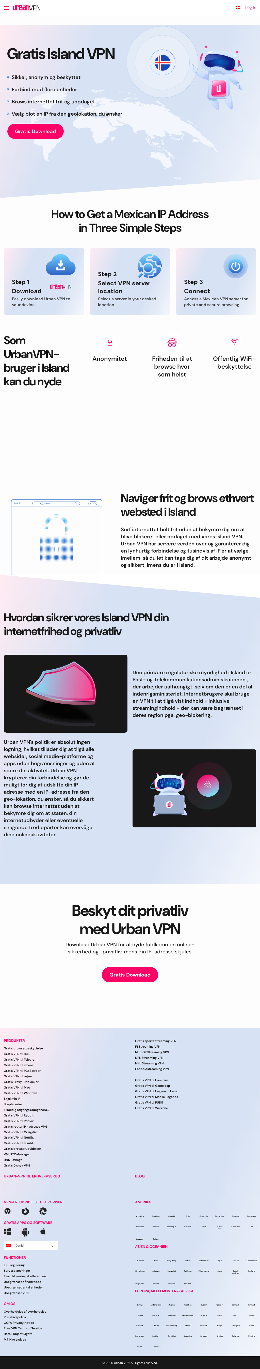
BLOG (140, 1176)
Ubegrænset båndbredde (22, 1282)
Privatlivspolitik (15, 1317)
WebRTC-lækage (16, 1154)
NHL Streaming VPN (149, 1063)
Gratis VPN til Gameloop (152, 1086)
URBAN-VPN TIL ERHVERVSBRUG (32, 1176)
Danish (30, 1246)
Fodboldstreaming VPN (152, 1069)
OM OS (9, 1304)
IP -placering (13, 1104)
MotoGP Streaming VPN (152, 1052)
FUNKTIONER (15, 1257)
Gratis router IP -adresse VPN (25, 1127)
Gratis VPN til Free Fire (151, 1080)
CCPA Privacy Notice (19, 1323)
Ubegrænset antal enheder (23, 1287)
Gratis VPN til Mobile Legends (156, 1097)
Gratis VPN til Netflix (19, 1138)
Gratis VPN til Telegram (20, 1060)
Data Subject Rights (18, 1334)
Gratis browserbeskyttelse (23, 1048)
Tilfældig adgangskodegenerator (27, 1110)
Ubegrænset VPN (16, 1293)
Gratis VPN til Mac (17, 1087)
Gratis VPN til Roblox (19, 1121)
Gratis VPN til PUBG (149, 1102)
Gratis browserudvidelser (22, 1149)
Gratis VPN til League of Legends (158, 1091)
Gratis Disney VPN (17, 1165)
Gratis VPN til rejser (18, 1076)
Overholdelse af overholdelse (25, 1312)
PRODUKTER (14, 1040)
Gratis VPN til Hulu (17, 1054)
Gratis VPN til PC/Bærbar (22, 1071)
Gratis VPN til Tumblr (19, 1143)
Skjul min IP (12, 1099)
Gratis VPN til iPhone (19, 1065)
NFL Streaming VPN (149, 1058)
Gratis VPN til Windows (20, 1093)
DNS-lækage (13, 1160)
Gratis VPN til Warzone (151, 1108)
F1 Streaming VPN (147, 1047)
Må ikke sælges (15, 1339)
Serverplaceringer (17, 1271)
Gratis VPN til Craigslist (21, 1132)
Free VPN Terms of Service (23, 1328)
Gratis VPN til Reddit (19, 1115)
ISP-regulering (14, 1265)
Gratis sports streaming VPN (155, 1041)
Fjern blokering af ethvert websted (27, 1276)
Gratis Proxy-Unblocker (21, 1082)
